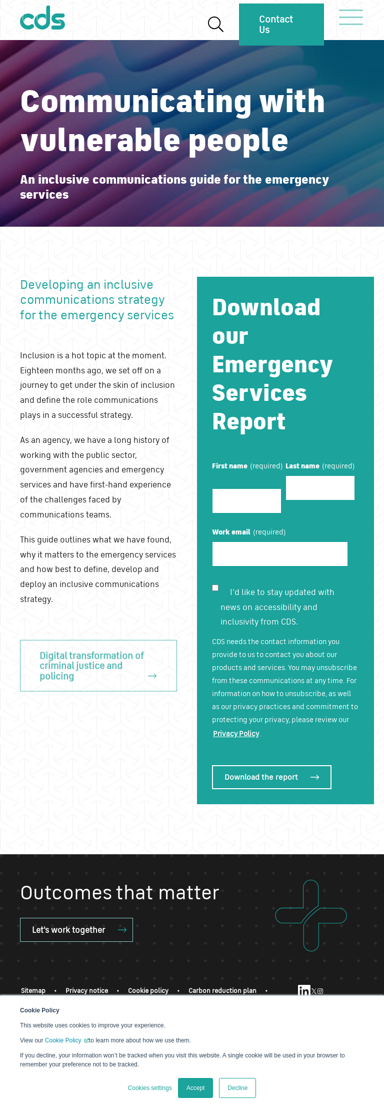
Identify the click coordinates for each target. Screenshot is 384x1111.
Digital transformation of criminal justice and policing (92, 673)
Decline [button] (238, 1087)
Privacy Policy (236, 733)
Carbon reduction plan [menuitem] (222, 990)
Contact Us (276, 24)
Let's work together (68, 929)
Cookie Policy (64, 1040)
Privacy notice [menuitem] (87, 990)
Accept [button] (195, 1087)
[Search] (215, 24)
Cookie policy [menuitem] (148, 990)
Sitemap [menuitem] (33, 990)
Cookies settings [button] (150, 1087)
